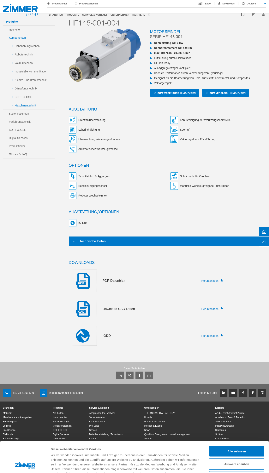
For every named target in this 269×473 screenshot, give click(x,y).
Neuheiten (15, 29)
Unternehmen (120, 14)
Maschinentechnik (25, 105)
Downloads (228, 3)
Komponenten (17, 37)
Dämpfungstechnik (26, 88)
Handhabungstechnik (27, 46)
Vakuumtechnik (24, 63)
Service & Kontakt (94, 14)
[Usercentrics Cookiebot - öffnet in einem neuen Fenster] (25, 465)
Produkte (72, 14)
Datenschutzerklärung (67, 449)
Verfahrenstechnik (20, 121)
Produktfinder (59, 3)
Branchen (56, 14)
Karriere (138, 14)
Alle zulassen (236, 422)
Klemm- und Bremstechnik (30, 80)
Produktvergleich (88, 3)
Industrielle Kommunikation (31, 71)
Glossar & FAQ (18, 154)
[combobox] (252, 3)
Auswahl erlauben (236, 435)
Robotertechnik (24, 54)
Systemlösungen (19, 113)
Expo (208, 3)
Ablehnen (236, 447)
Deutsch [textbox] (251, 3)
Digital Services (18, 138)
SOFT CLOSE (23, 97)
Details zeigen (206, 465)
